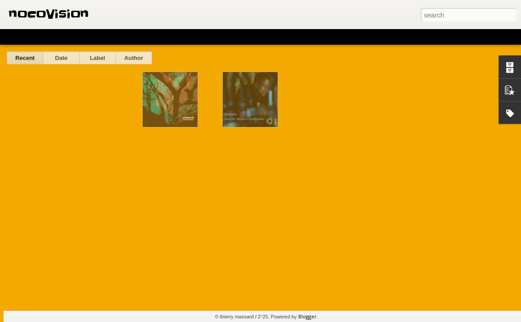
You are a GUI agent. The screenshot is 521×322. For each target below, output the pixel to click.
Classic (14, 36)
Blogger (307, 316)
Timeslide (192, 36)
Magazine (73, 36)
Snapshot (160, 36)
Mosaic (102, 36)
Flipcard (42, 36)
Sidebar (129, 36)
